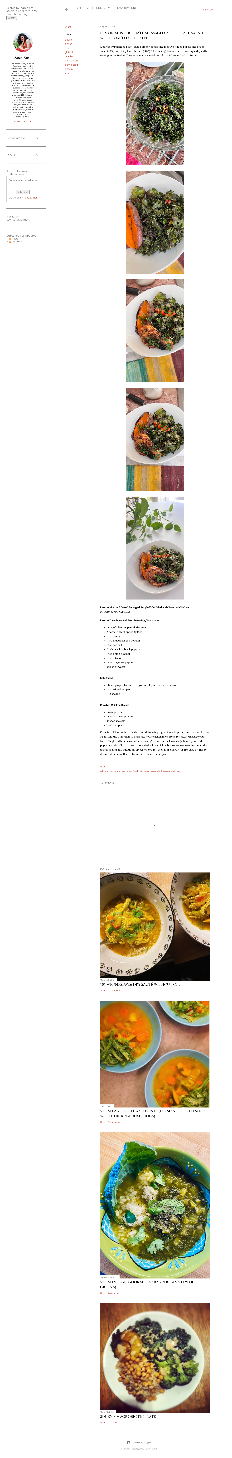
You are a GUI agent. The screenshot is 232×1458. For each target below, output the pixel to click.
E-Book (96, 8)
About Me (82, 8)
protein (69, 69)
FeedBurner (30, 197)
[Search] (208, 10)
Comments (17, 241)
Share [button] (68, 26)
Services (108, 8)
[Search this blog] (19, 14)
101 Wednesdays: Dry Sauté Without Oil (140, 984)
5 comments (113, 1293)
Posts (13, 238)
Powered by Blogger (139, 1443)
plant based (71, 60)
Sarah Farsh (22, 57)
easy (67, 48)
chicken (69, 39)
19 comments (114, 990)
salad (67, 73)
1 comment (113, 1422)
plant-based (71, 64)
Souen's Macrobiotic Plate (128, 1416)
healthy (69, 56)
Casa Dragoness (127, 8)
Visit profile (23, 121)
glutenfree (71, 52)
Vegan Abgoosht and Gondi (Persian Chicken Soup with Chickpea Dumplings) (152, 1113)
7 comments (114, 1122)
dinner (68, 43)
